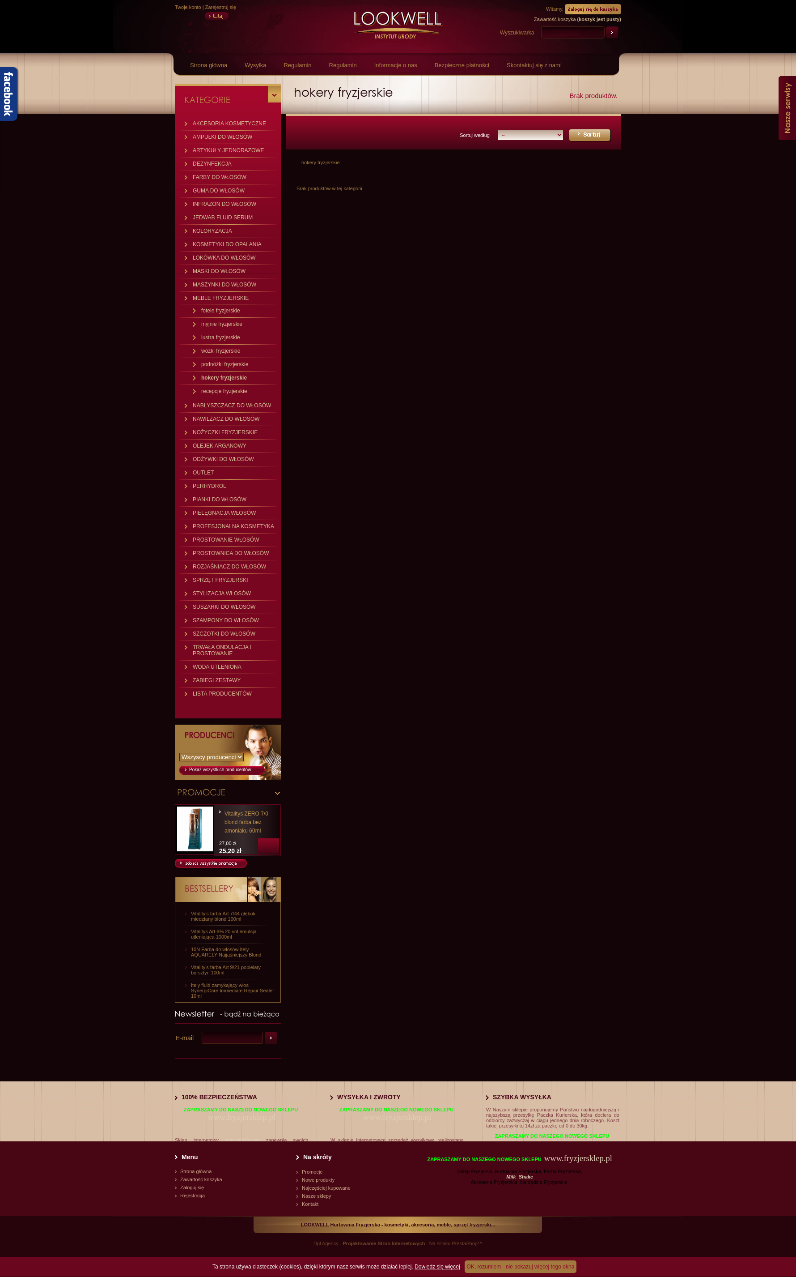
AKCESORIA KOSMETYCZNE (229, 123)
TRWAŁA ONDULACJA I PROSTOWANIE (222, 650)
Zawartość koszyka (201, 1179)
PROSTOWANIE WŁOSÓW (226, 540)
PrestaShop (464, 1243)
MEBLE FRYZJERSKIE (221, 298)
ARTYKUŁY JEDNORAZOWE (228, 150)
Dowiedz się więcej (437, 1267)
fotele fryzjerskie (220, 311)
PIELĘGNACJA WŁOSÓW (224, 513)
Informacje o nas (395, 65)
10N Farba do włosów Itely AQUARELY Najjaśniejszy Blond (226, 952)
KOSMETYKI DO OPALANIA (227, 244)
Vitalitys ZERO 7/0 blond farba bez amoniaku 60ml (246, 822)
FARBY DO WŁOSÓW (219, 177)
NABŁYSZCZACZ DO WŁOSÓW (232, 405)
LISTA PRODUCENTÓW (222, 694)
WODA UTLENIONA (217, 667)
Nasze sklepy (316, 1196)
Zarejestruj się (220, 7)
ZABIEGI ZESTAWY (217, 680)
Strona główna (208, 65)
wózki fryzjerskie (220, 351)
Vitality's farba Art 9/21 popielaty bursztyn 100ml (226, 970)
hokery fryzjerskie (224, 378)
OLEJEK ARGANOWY (219, 446)
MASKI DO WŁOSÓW (219, 271)
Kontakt (310, 1204)
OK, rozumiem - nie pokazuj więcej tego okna (521, 1267)
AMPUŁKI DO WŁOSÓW (222, 137)
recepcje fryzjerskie (224, 391)
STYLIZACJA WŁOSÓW (222, 593)
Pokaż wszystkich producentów (220, 769)
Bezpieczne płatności (462, 65)
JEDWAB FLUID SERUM (223, 217)
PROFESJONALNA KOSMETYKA (233, 526)
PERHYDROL (209, 486)
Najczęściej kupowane (326, 1188)
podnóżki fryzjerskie (224, 364)
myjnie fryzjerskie (221, 324)
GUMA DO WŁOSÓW (219, 191)
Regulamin (297, 65)
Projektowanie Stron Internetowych (384, 1243)
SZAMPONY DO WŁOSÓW (226, 620)
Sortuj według (475, 135)
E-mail (185, 1038)
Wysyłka (255, 65)
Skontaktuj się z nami (534, 65)
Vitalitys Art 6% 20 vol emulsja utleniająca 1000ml (224, 934)
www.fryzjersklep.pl (241, 1117)
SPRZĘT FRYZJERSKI (220, 580)
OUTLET (203, 473)
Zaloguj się (192, 1187)
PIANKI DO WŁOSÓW (219, 499)
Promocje (312, 1171)
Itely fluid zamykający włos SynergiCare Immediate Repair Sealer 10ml (232, 990)
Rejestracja (192, 1195)
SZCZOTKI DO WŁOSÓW (224, 634)
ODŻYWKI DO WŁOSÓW (223, 459)
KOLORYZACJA (212, 231)
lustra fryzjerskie (220, 337)
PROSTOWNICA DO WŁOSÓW (231, 553)
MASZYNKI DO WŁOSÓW (224, 285)
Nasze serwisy (787, 108)
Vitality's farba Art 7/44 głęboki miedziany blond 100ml (224, 916)
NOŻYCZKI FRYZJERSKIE (225, 432)
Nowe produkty (318, 1180)
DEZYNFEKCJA (212, 164)
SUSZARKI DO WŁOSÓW (224, 607)
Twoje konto (188, 7)
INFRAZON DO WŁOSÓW (224, 204)
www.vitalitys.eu (242, 1140)
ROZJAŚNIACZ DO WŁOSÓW (229, 567)
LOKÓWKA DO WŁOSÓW (224, 258)
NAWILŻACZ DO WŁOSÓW (226, 419)
